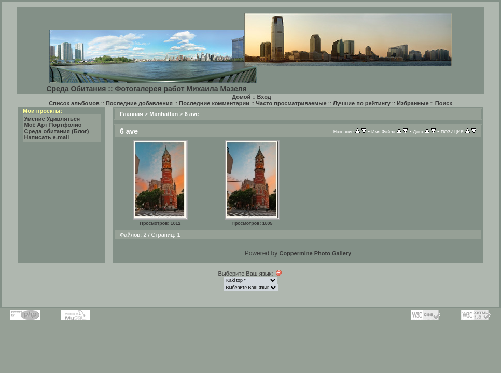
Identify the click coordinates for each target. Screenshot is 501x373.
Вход (264, 97)
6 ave (192, 114)
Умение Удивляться (52, 119)
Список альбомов (74, 103)
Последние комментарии (214, 103)
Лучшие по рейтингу (362, 103)
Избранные (413, 103)
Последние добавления (139, 103)
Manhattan (163, 114)
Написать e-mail (46, 137)
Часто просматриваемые (291, 103)
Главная (131, 114)
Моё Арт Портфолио (53, 125)
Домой (241, 97)
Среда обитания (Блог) (56, 131)
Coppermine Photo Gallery (315, 253)
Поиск (443, 103)
